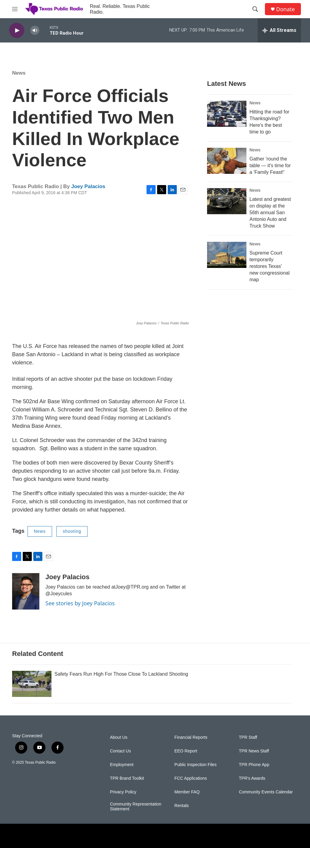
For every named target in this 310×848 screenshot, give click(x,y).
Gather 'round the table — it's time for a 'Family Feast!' (270, 165)
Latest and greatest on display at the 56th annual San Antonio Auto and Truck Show (270, 212)
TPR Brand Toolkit (127, 778)
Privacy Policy (123, 792)
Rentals (181, 805)
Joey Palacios (88, 186)
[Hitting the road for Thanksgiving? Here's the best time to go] (226, 114)
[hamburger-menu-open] (15, 9)
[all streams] (279, 30)
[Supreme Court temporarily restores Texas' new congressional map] (226, 255)
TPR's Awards (252, 778)
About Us (118, 737)
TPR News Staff (254, 751)
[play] (16, 30)
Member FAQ (187, 792)
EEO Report (185, 751)
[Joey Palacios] (25, 591)
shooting (72, 531)
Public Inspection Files (195, 764)
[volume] (35, 30)
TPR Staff (248, 737)
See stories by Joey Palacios (80, 603)
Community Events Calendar (266, 792)
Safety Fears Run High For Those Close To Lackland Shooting (121, 674)
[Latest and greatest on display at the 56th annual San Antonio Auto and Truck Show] (226, 201)
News (18, 73)
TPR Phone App (254, 764)
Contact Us (120, 751)
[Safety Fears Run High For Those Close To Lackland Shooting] (31, 684)
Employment (122, 764)
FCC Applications (190, 778)
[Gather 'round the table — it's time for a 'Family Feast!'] (226, 161)
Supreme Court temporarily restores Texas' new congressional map (269, 266)
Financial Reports (190, 737)
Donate (285, 9)
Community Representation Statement (135, 806)
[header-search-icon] (255, 9)
